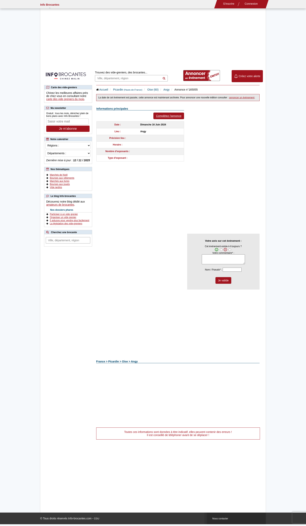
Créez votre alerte (247, 76)
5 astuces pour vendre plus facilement (69, 220)
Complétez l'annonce (168, 115)
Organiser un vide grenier (63, 217)
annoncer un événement (241, 97)
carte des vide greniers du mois (65, 99)
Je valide (223, 282)
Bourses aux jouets (60, 184)
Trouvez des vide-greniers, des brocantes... (121, 72)
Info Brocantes (49, 4)
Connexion (251, 3)
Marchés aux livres (59, 181)
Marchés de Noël (59, 175)
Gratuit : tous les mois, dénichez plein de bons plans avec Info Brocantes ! (67, 114)
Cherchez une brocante (64, 232)
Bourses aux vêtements (62, 178)
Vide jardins (56, 187)
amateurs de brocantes (60, 204)
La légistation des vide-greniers (66, 223)
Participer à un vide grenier (64, 214)
